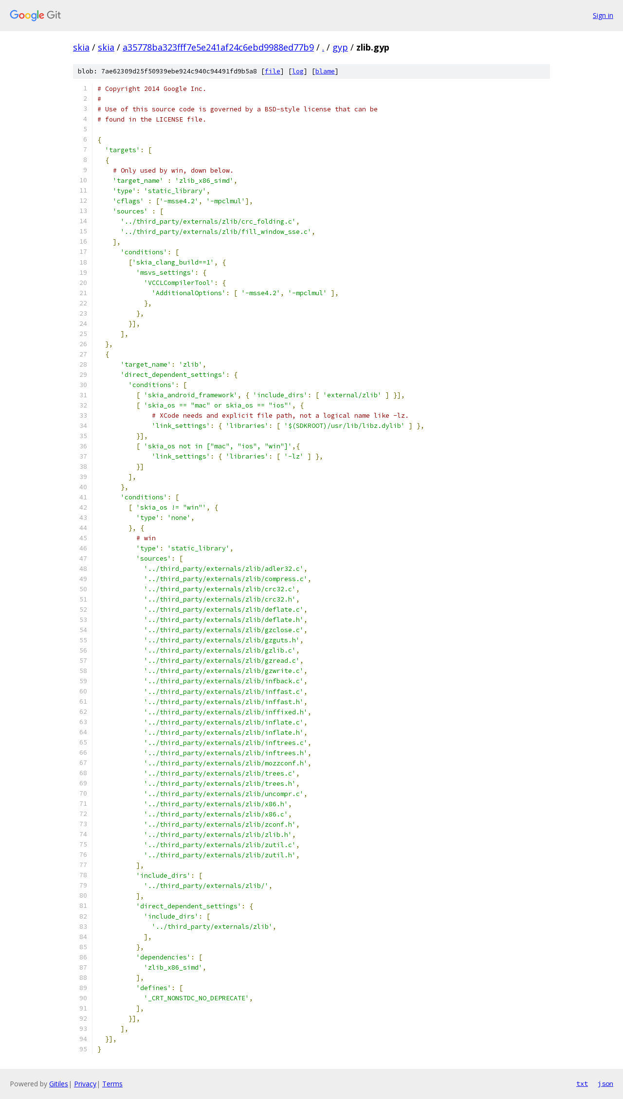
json (605, 1083)
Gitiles (58, 1083)
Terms (112, 1083)
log (298, 71)
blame (325, 71)
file (272, 71)
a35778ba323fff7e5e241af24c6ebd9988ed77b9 (218, 47)
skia (81, 47)
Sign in (603, 15)
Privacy (85, 1083)
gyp (340, 47)
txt (582, 1083)
